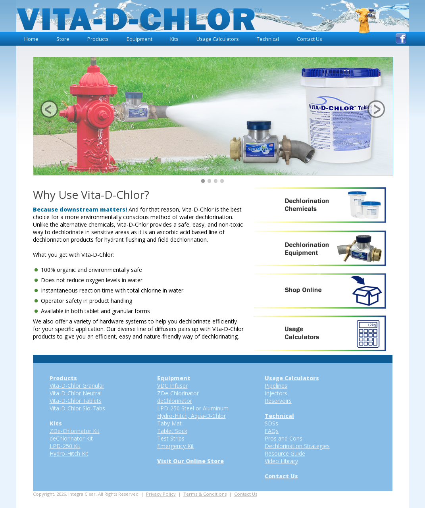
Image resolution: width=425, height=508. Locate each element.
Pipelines (276, 385)
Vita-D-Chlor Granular (77, 385)
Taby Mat (169, 423)
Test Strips (171, 438)
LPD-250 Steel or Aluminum (193, 408)
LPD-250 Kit (65, 446)
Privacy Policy (161, 494)
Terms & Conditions (205, 494)
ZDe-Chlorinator (178, 393)
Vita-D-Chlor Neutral (76, 393)
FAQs (272, 431)
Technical (268, 39)
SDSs (271, 423)
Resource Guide (285, 453)
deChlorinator (174, 400)
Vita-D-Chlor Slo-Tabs (77, 408)
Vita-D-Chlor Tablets (76, 400)
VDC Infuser (172, 385)
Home (31, 39)
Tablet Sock (172, 431)
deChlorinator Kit (71, 438)
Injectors (276, 393)
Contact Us (309, 39)
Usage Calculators (217, 39)
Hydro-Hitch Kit (69, 453)
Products (98, 39)
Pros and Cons (283, 438)
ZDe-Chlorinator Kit (75, 431)
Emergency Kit (175, 446)
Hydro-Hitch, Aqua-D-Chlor (191, 415)
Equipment (139, 39)
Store (62, 39)
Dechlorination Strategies (297, 446)
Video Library (281, 461)
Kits (174, 39)
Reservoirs (278, 400)
